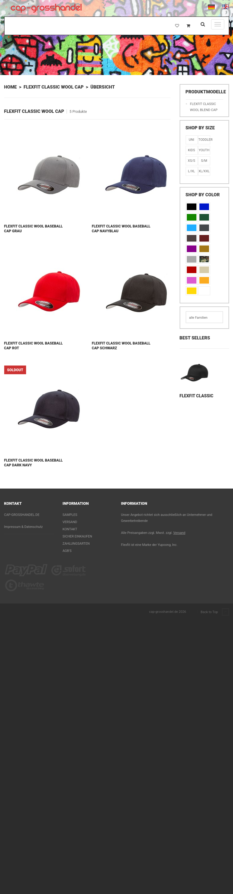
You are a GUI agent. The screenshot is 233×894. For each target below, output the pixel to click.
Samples (70, 515)
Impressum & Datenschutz (23, 527)
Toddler (204, 140)
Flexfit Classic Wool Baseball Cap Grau (33, 228)
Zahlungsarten (76, 544)
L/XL (191, 171)
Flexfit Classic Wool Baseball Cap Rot (33, 345)
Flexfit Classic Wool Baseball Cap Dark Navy (33, 462)
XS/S (191, 161)
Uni (191, 140)
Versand (70, 522)
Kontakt (70, 529)
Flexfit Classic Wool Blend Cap (204, 107)
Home (10, 87)
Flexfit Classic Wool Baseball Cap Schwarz (121, 345)
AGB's (67, 551)
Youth (204, 150)
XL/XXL (204, 171)
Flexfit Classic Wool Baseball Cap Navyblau (121, 228)
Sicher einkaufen (77, 536)
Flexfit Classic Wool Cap (54, 87)
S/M (204, 161)
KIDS (191, 150)
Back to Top (215, 612)
